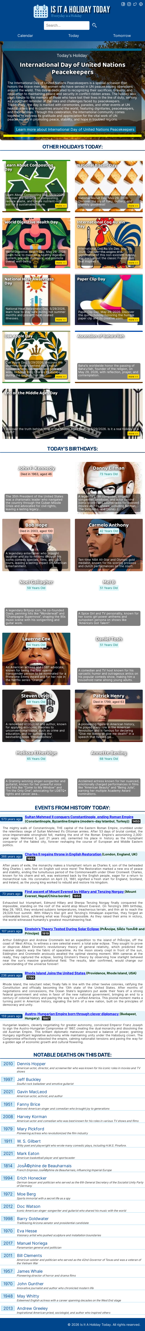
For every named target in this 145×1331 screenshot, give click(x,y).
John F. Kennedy (36, 468)
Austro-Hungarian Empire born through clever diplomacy (72, 1014)
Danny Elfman (109, 468)
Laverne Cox (36, 639)
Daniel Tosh (109, 639)
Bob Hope (36, 525)
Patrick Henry (108, 696)
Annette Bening (109, 753)
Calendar (25, 35)
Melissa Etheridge (36, 753)
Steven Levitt (36, 696)
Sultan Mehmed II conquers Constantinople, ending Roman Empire (79, 817)
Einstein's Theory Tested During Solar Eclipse (62, 929)
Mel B (109, 582)
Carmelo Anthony (109, 525)
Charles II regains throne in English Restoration (63, 854)
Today (73, 35)
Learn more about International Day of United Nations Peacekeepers (75, 129)
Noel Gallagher (36, 582)
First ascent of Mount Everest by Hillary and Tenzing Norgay (75, 891)
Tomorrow (122, 35)
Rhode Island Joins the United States (55, 973)
